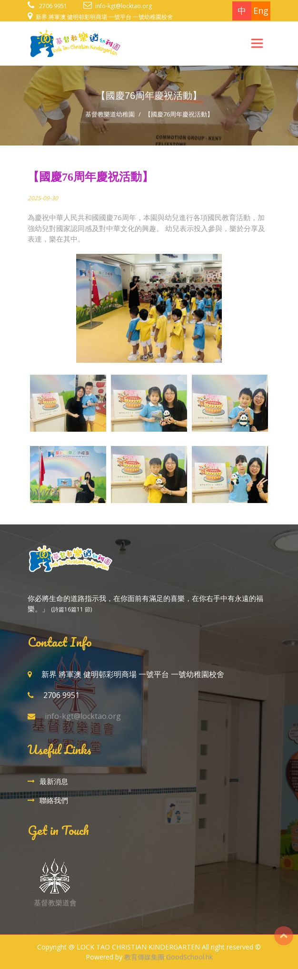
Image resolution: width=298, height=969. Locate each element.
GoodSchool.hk (189, 956)
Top (283, 935)
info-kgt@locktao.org (123, 6)
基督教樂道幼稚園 (110, 114)
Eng (260, 10)
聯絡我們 (54, 800)
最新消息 (54, 781)
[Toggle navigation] (257, 43)
